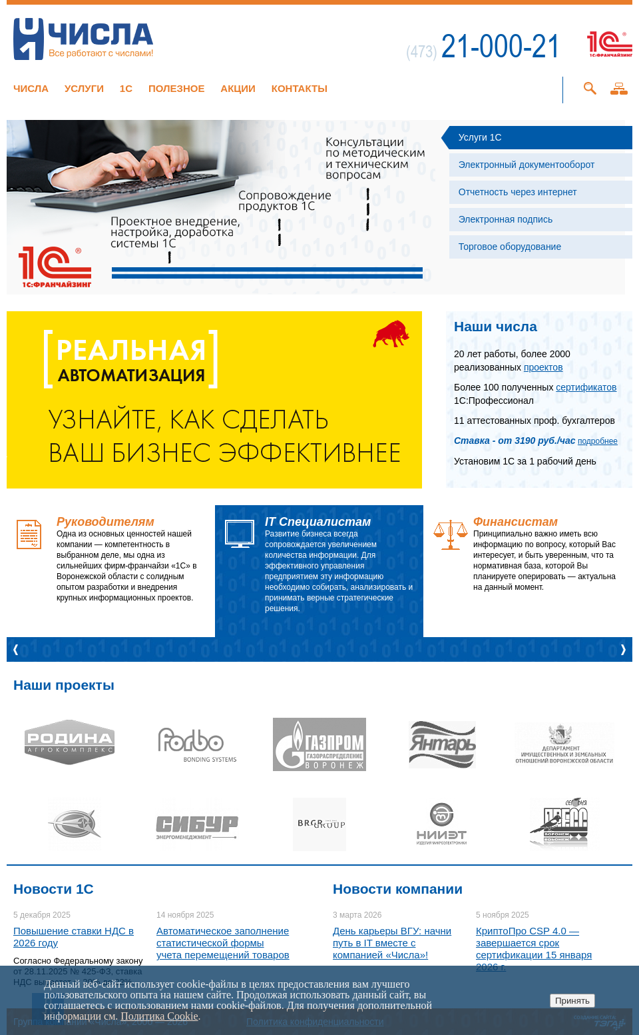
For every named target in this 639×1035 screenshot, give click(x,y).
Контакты (299, 88)
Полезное (176, 88)
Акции (238, 88)
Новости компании (398, 888)
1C (126, 88)
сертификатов (586, 387)
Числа (31, 88)
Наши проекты (63, 684)
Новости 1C (53, 888)
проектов (543, 367)
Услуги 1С (480, 137)
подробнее (598, 441)
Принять (572, 1001)
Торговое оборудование (510, 246)
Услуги (84, 88)
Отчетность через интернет (518, 192)
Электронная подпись (505, 219)
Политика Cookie (159, 1016)
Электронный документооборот (527, 164)
